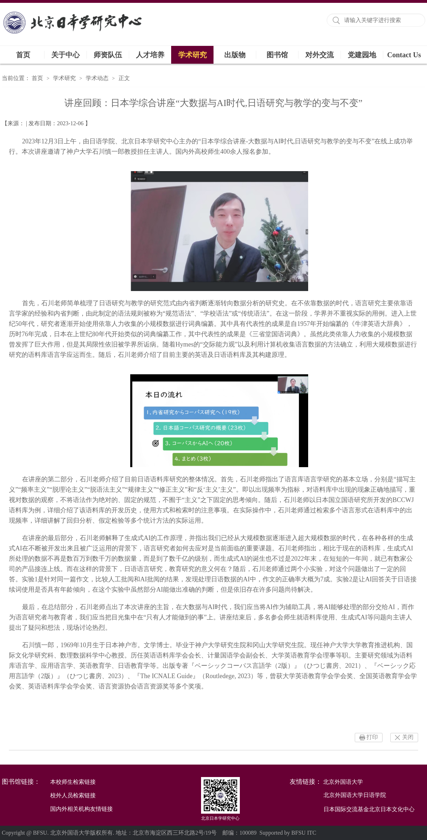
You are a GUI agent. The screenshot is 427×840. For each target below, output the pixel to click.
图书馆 (277, 55)
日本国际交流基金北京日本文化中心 (369, 809)
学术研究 (192, 55)
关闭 (407, 737)
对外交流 (319, 55)
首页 (23, 55)
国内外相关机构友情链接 (81, 809)
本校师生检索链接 (73, 782)
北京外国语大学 (343, 782)
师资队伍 (108, 55)
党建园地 (362, 55)
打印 (372, 737)
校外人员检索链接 (73, 795)
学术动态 (97, 78)
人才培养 (150, 55)
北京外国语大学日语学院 (354, 795)
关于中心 (65, 55)
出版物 (235, 55)
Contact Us (404, 55)
